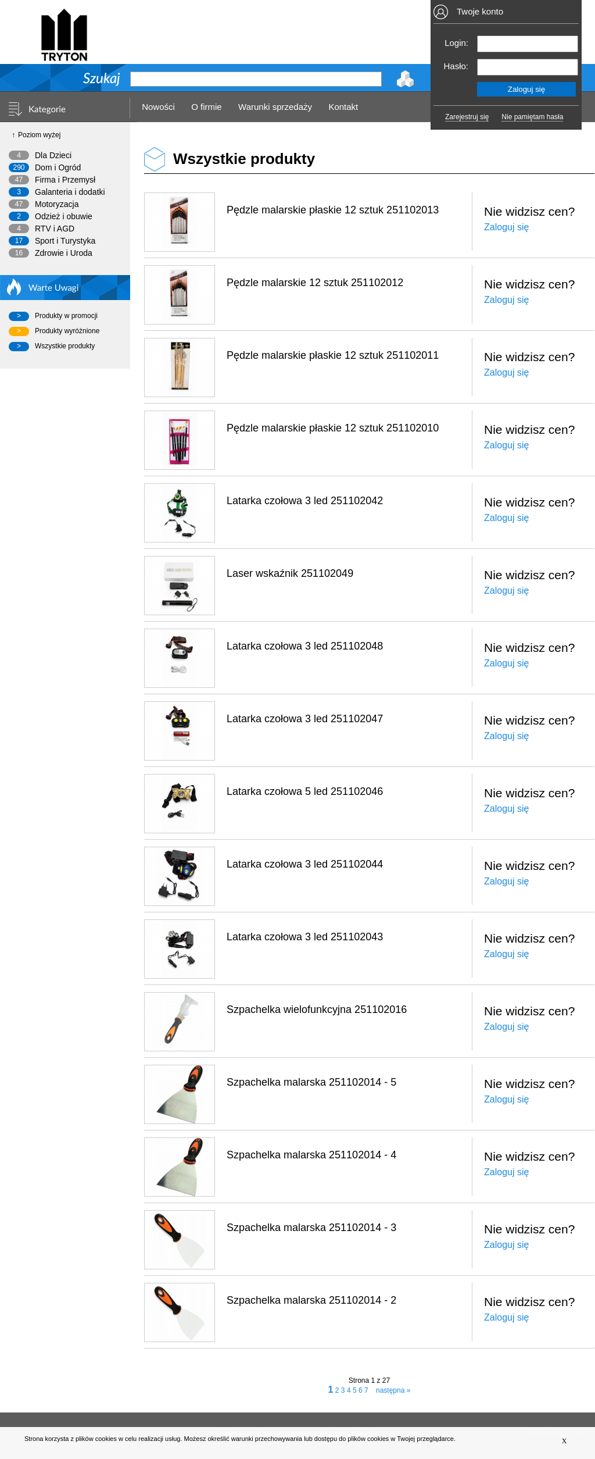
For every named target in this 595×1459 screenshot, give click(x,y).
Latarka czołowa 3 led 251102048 (305, 646)
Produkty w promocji (66, 316)
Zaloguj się (506, 227)
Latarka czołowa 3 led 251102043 (305, 937)
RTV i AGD (54, 228)
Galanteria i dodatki (70, 192)
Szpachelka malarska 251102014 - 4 (311, 1155)
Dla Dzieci (53, 155)
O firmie (206, 107)
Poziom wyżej (39, 135)
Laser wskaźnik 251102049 (290, 573)
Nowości (158, 107)
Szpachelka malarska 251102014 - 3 (311, 1227)
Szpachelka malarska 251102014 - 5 (311, 1082)
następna (393, 1390)
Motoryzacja (56, 204)
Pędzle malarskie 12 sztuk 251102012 (315, 282)
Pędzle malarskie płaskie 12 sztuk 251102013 (333, 210)
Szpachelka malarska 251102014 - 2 (311, 1300)
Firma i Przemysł (65, 179)
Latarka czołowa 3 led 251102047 (305, 719)
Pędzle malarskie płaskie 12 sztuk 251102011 (333, 355)
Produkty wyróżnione (67, 331)
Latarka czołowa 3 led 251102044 (305, 864)
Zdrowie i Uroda (63, 253)
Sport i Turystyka (65, 240)
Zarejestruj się (467, 117)
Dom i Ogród (58, 167)
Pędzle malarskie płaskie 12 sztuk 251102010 (333, 428)
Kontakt (343, 107)
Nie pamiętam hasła (532, 117)
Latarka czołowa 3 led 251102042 (305, 500)
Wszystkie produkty (65, 346)
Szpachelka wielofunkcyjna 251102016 (317, 1009)
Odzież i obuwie (63, 216)
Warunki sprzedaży (275, 107)
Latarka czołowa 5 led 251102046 (305, 791)
